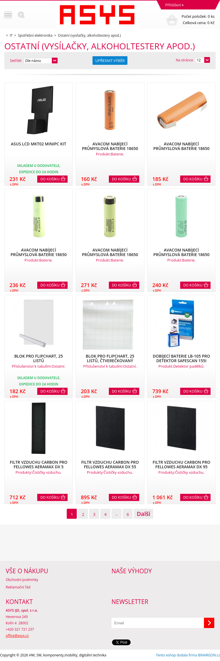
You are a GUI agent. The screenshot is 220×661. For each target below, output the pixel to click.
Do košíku (50, 179)
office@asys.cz (17, 635)
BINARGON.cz (209, 655)
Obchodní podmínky (22, 579)
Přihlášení (173, 5)
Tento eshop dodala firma (176, 655)
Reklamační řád (18, 587)
